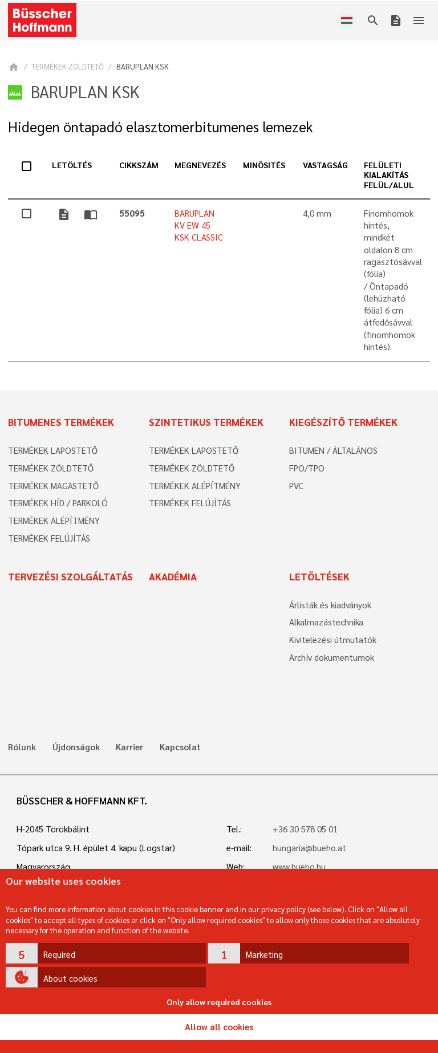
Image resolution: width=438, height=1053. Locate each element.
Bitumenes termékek (61, 422)
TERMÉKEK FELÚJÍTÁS (49, 538)
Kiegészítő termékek (343, 422)
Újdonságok (76, 747)
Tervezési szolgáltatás (70, 576)
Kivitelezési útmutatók (332, 639)
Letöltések (319, 576)
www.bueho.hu (299, 866)
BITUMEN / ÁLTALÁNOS (333, 450)
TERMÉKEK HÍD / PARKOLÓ (58, 503)
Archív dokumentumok (331, 657)
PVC (296, 485)
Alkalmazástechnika (326, 622)
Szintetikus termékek (206, 422)
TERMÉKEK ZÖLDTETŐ (67, 66)
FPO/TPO (307, 468)
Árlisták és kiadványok (330, 605)
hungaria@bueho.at (309, 847)
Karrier (129, 747)
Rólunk (22, 747)
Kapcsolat (180, 747)
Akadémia (173, 576)
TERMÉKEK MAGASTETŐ (53, 485)
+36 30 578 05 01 (305, 829)
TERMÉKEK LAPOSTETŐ (53, 450)
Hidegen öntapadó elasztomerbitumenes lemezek (160, 127)
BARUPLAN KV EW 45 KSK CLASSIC (199, 225)
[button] (106, 953)
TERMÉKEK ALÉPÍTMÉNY (54, 520)
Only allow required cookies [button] (219, 1002)
